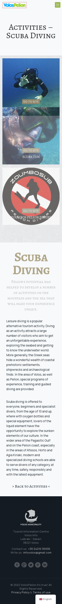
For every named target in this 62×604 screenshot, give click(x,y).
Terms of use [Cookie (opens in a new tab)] (42, 592)
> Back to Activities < (31, 486)
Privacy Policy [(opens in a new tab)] (20, 592)
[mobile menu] (57, 5)
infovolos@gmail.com (37, 552)
